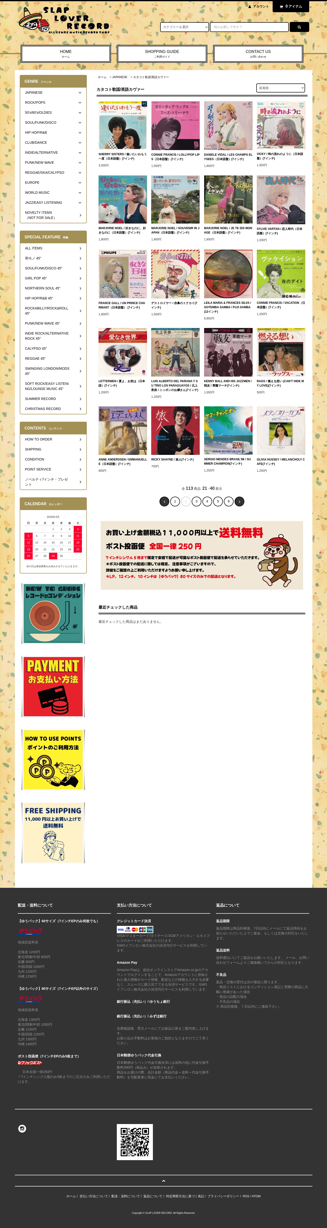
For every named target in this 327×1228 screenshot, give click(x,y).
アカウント (261, 6)
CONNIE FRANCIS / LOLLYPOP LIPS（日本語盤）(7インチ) (175, 157)
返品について (152, 1196)
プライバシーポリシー (223, 1196)
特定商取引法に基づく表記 (185, 1196)
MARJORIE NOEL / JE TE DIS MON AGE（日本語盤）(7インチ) (228, 230)
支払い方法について (93, 1196)
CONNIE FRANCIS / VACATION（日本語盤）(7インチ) (281, 305)
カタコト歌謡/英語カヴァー (151, 77)
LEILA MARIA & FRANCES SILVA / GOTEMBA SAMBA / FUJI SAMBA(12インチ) (227, 307)
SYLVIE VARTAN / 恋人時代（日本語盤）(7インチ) (279, 231)
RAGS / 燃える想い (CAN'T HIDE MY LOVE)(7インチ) (280, 383)
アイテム (289, 6)
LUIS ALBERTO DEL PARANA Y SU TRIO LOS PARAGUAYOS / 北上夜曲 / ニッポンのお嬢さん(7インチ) (174, 385)
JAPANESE (119, 77)
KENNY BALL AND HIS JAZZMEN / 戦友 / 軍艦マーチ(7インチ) (228, 383)
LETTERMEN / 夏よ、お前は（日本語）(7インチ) (122, 383)
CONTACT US (258, 54)
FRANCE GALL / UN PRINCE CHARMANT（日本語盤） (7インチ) (122, 305)
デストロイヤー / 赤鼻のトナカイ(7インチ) (174, 305)
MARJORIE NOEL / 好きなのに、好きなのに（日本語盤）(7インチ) (122, 230)
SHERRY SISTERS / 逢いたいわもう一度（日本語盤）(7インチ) (123, 156)
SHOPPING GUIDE (162, 54)
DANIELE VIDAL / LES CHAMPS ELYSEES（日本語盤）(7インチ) (228, 157)
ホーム (102, 77)
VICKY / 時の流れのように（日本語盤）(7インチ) (280, 156)
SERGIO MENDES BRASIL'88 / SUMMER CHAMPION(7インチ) (227, 461)
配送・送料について (125, 1196)
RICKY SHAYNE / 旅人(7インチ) (172, 459)
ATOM (256, 1196)
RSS (246, 1196)
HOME (66, 54)
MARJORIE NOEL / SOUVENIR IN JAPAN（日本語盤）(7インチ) (175, 230)
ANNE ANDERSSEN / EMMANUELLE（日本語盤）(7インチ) (123, 462)
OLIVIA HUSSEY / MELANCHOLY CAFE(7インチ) (281, 462)
